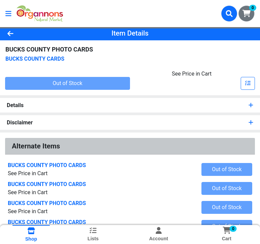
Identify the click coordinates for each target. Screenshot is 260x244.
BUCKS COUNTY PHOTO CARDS (47, 165)
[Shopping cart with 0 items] (246, 13)
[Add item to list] (248, 83)
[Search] (229, 13)
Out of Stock (68, 83)
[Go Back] (36, 33)
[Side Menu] (8, 13)
